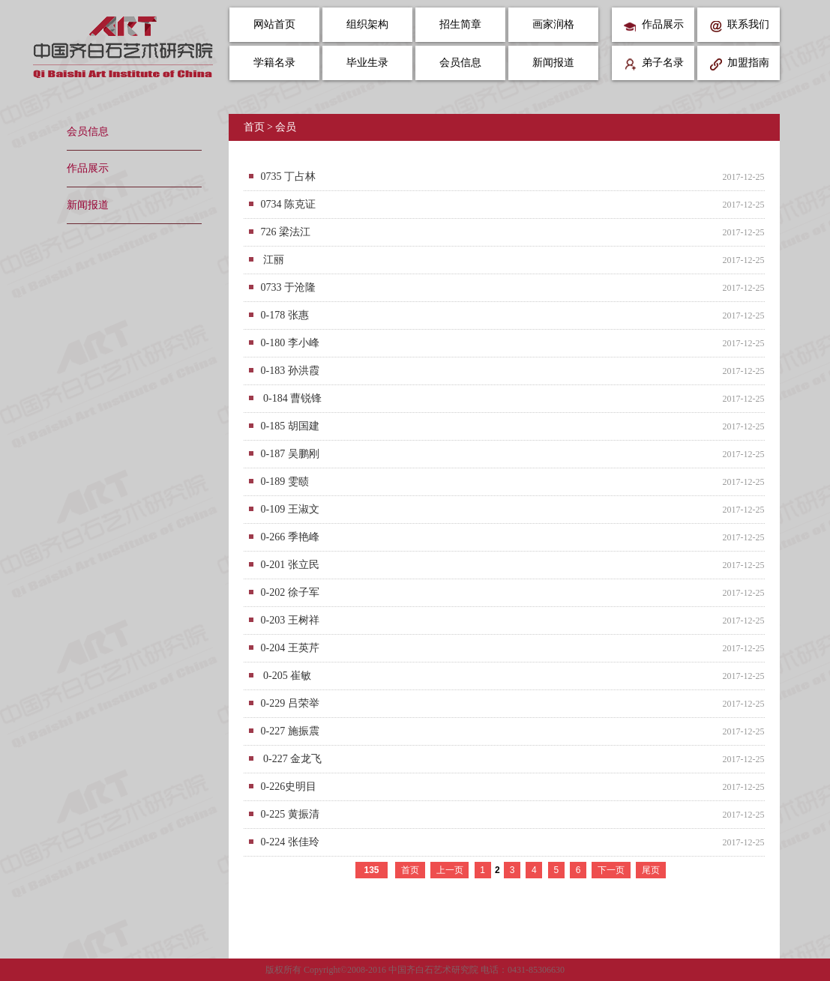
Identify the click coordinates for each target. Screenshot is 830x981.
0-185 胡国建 (290, 426)
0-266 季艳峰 (290, 537)
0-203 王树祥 (290, 620)
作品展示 (653, 26)
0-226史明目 (289, 786)
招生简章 (460, 24)
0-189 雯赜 (285, 481)
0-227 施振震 (290, 731)
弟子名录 (653, 64)
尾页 (651, 870)
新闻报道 (553, 62)
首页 (254, 127)
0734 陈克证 (288, 204)
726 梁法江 (286, 232)
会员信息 (460, 62)
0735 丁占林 (288, 176)
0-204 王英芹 (290, 648)
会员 (285, 127)
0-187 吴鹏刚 (290, 453)
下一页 (611, 870)
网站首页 (274, 24)
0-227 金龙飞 (291, 758)
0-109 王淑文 (290, 509)
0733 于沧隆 (288, 287)
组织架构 (367, 24)
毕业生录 (367, 62)
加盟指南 (739, 64)
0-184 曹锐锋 (291, 398)
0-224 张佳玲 (290, 842)
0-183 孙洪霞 (290, 370)
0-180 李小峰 (290, 342)
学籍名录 (274, 62)
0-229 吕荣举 (290, 703)
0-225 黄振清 (290, 814)
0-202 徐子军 (290, 592)
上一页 (449, 870)
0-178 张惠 (285, 315)
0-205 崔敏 (286, 675)
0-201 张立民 (290, 564)
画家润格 (553, 24)
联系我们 (739, 26)
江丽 (273, 259)
